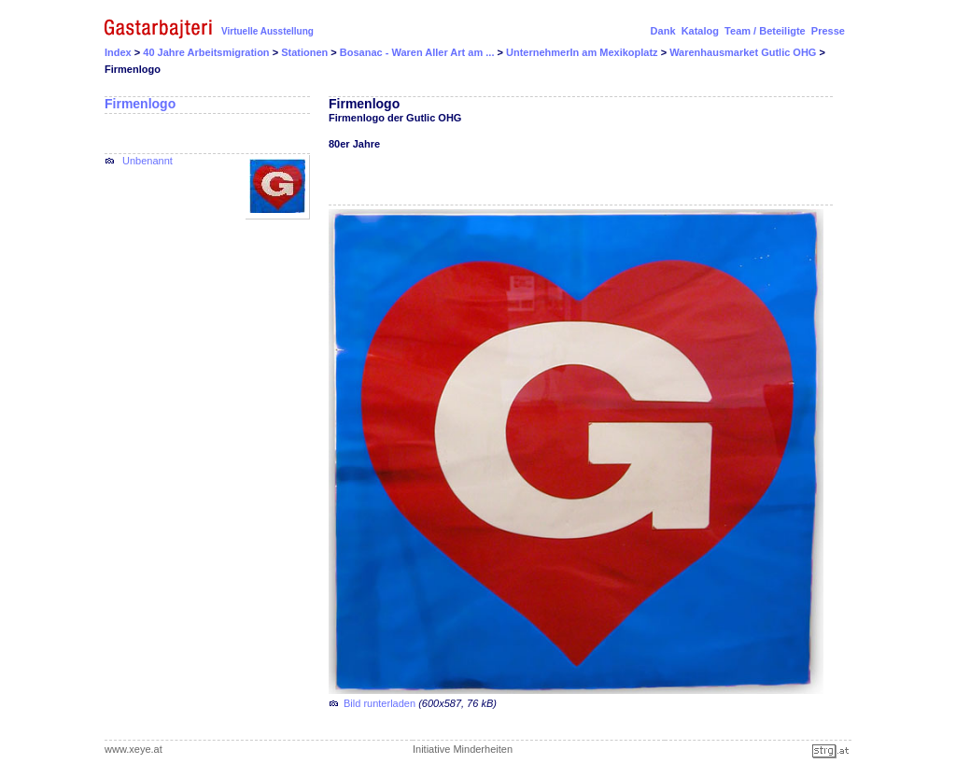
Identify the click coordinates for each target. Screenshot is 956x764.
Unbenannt (147, 160)
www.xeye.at (133, 749)
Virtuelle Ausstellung (267, 31)
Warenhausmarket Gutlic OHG (744, 52)
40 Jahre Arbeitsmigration (207, 52)
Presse (828, 30)
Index (118, 52)
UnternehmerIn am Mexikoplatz (583, 52)
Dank (663, 30)
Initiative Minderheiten (463, 749)
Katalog (700, 30)
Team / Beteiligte (765, 30)
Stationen (305, 52)
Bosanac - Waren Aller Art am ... (419, 52)
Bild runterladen (379, 703)
